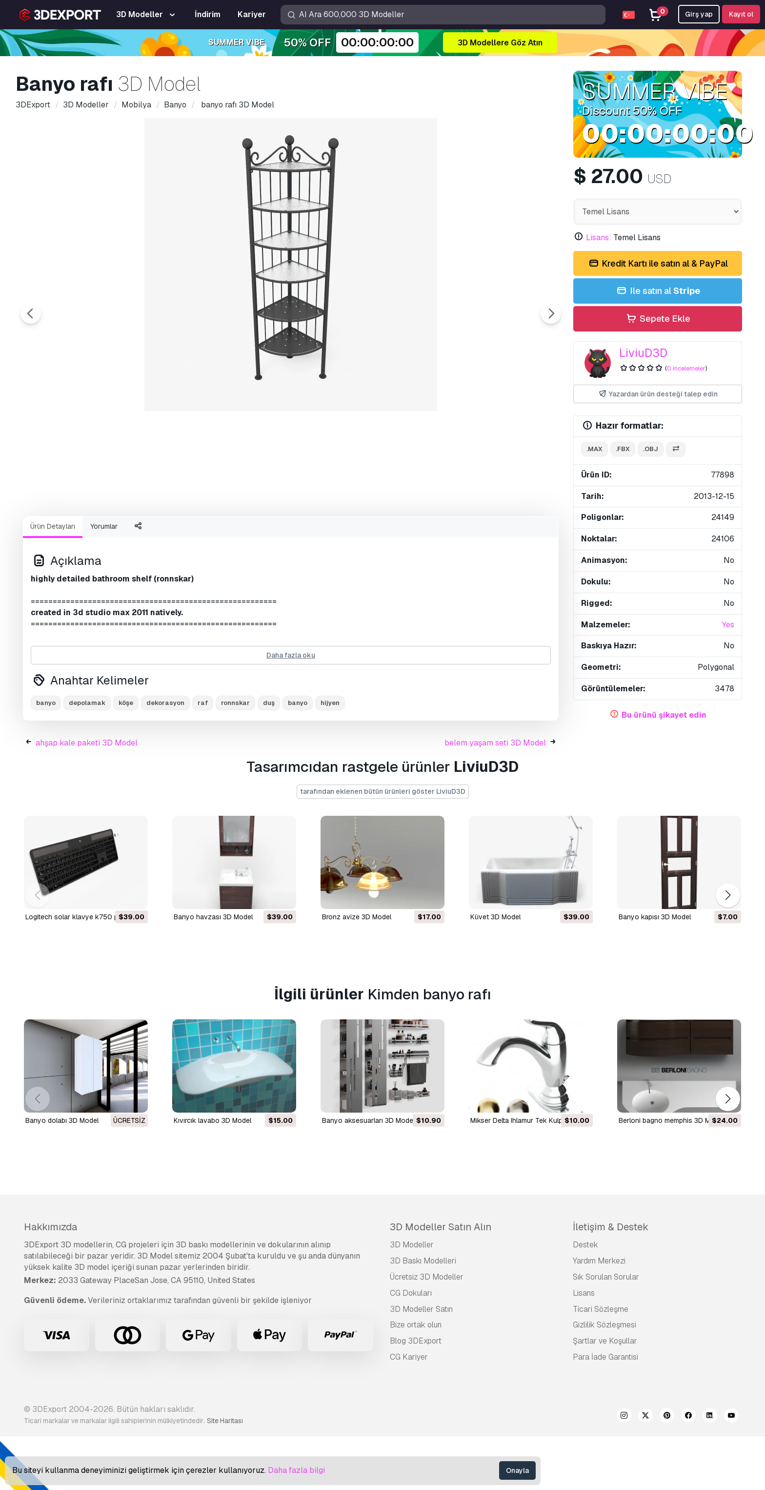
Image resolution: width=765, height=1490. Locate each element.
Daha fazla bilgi (296, 1470)
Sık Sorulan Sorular (606, 1330)
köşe (126, 756)
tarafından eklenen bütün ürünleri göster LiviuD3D (382, 845)
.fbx (623, 449)
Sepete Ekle (657, 319)
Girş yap (699, 14)
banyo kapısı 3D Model (655, 970)
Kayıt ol (741, 14)
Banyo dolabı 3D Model (62, 1174)
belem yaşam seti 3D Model (495, 796)
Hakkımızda (50, 1280)
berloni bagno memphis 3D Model (671, 1174)
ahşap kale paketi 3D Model (87, 796)
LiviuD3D (643, 352)
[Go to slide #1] (72, 535)
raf (203, 756)
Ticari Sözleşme (600, 1363)
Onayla (517, 1470)
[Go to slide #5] (322, 535)
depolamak (87, 756)
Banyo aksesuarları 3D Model (368, 1174)
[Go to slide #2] (134, 535)
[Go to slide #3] (197, 535)
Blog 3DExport (416, 1394)
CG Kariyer (409, 1411)
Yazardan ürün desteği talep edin (658, 394)
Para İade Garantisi (605, 1411)
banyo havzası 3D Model (213, 970)
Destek (585, 1298)
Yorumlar (104, 580)
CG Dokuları (411, 1347)
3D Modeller (412, 1298)
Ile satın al (657, 291)
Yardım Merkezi (599, 1314)
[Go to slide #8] (509, 535)
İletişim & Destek (610, 1280)
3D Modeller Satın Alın (440, 1280)
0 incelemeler (686, 368)
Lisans (584, 1347)
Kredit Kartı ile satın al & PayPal (657, 264)
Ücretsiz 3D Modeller (426, 1330)
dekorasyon (165, 756)
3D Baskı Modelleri (423, 1314)
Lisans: (598, 237)
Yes (728, 625)
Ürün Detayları (52, 580)
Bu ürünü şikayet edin (664, 715)
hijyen (330, 756)
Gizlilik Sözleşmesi (604, 1378)
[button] (727, 948)
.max (594, 449)
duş (269, 756)
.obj (650, 449)
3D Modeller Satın (421, 1363)
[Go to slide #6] (384, 535)
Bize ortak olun (416, 1378)
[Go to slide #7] (447, 535)
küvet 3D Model (495, 970)
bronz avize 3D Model (356, 970)
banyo (46, 756)
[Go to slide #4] (259, 535)
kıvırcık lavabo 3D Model (212, 1174)
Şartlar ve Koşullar (605, 1394)
